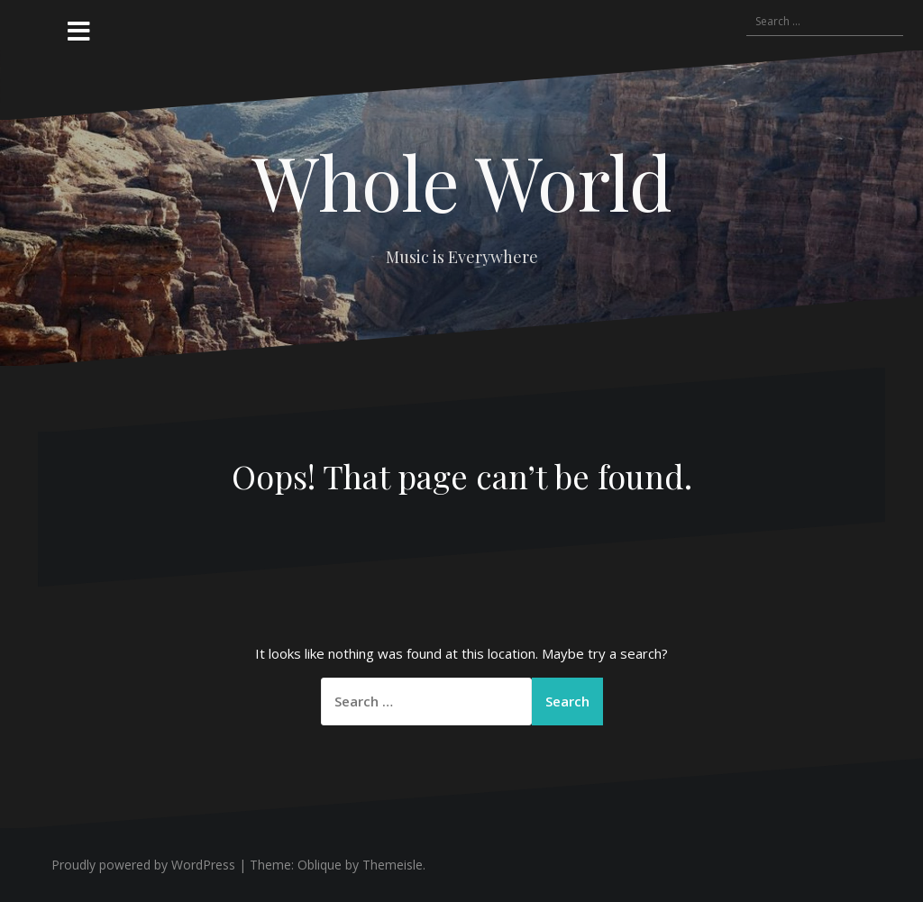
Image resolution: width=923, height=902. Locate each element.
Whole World (461, 181)
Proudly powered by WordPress (143, 864)
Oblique (319, 864)
